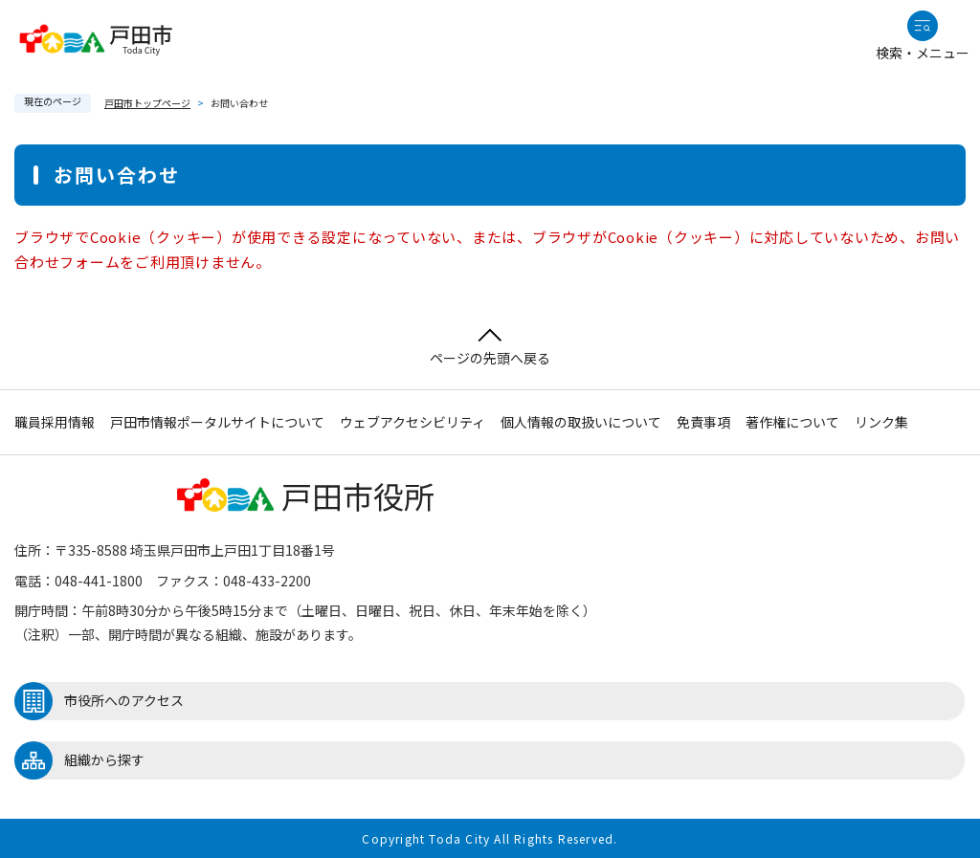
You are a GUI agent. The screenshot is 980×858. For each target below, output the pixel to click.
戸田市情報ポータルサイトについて (217, 421)
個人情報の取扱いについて (581, 421)
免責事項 (703, 421)
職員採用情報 (54, 421)
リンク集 (881, 421)
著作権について (792, 421)
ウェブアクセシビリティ (412, 421)
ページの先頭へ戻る (490, 347)
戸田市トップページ (147, 103)
